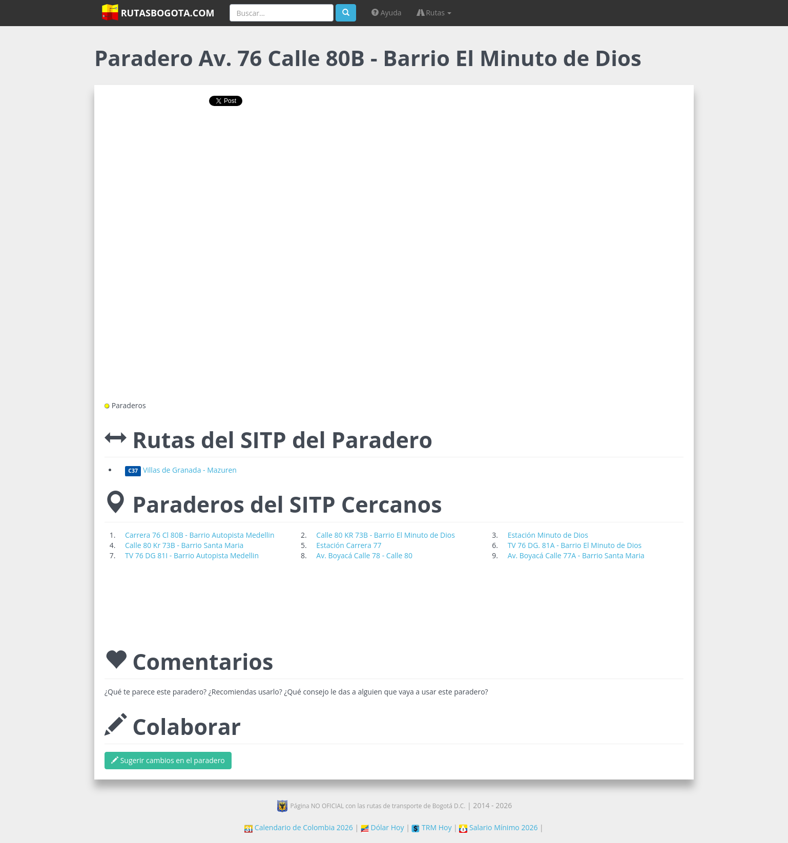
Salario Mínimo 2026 (498, 827)
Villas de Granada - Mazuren (181, 470)
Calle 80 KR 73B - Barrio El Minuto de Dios (385, 535)
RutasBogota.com (158, 12)
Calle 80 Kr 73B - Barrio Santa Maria (184, 545)
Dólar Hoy (382, 827)
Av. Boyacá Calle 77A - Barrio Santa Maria (576, 555)
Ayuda (386, 12)
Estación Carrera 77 (348, 545)
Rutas (434, 12)
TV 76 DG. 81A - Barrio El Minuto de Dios (575, 545)
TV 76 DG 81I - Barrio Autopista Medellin (192, 555)
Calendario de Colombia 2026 (298, 827)
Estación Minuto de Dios (548, 535)
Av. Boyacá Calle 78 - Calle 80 (364, 555)
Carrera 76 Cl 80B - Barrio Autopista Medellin (199, 535)
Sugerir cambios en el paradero (168, 760)
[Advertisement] (394, 147)
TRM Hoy (431, 827)
